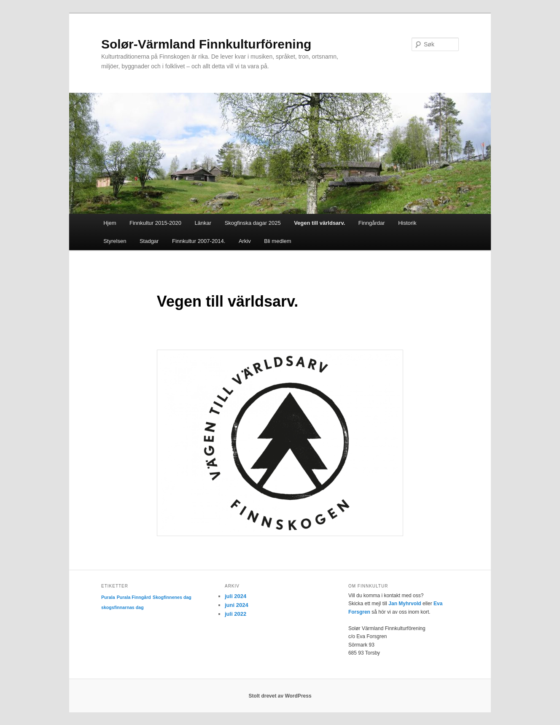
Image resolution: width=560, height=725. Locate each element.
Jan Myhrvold (404, 603)
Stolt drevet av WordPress (279, 696)
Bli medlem (277, 241)
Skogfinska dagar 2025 (253, 223)
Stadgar (149, 241)
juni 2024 (236, 605)
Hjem (109, 223)
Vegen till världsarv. (319, 223)
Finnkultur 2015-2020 (155, 223)
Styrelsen (114, 241)
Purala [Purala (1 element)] (108, 597)
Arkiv (245, 241)
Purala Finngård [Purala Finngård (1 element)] (134, 597)
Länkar (202, 223)
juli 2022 (235, 614)
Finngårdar (371, 223)
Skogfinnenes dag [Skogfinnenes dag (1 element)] (172, 597)
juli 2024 (235, 596)
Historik (407, 223)
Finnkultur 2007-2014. (198, 241)
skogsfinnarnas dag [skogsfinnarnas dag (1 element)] (122, 607)
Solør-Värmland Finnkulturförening (206, 44)
